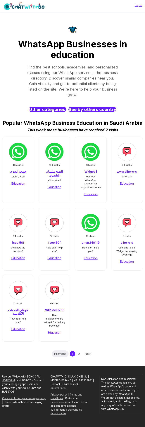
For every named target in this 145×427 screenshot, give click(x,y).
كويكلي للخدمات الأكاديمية (18, 311)
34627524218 (59, 388)
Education (18, 183)
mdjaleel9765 (54, 310)
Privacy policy (59, 394)
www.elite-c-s (127, 171)
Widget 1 (90, 171)
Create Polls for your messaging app (24, 398)
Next (88, 354)
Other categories (47, 109)
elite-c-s (127, 242)
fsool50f (18, 242)
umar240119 (91, 242)
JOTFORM (8, 380)
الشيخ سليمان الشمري (54, 173)
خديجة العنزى (18, 171)
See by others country (92, 109)
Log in (138, 5)
